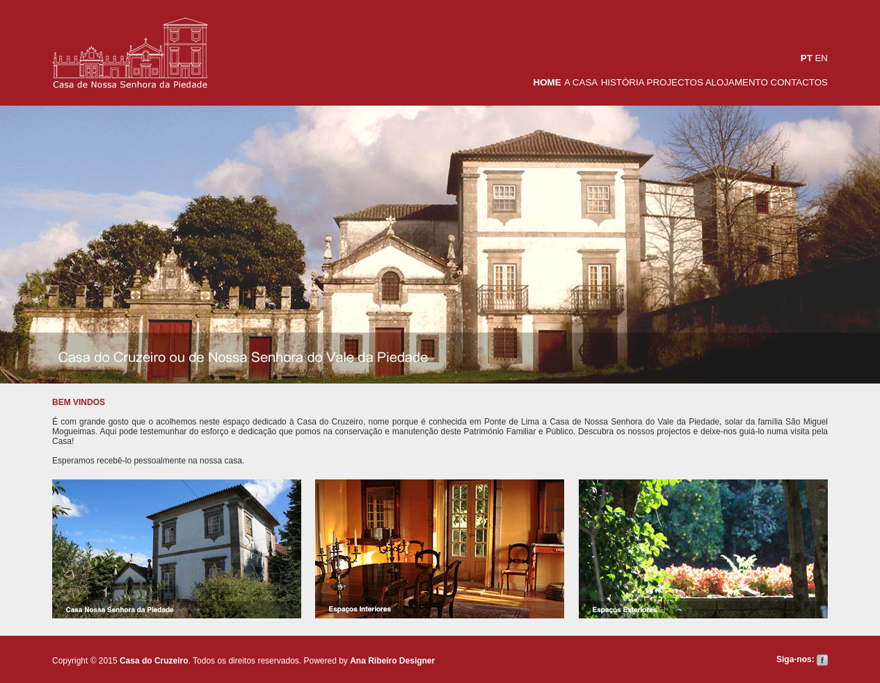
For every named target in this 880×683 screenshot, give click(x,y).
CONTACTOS (798, 82)
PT (807, 58)
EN (821, 58)
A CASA (581, 82)
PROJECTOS (676, 82)
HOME (547, 82)
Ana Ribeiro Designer (392, 661)
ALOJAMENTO (736, 82)
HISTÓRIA (624, 82)
